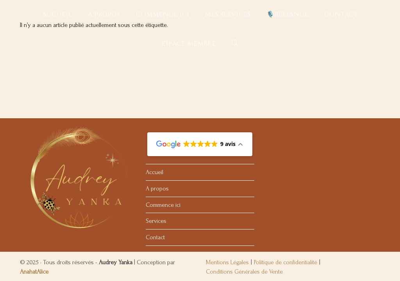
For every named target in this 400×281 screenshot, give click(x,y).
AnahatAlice (34, 211)
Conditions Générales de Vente (244, 211)
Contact (155, 177)
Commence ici (163, 144)
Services (156, 160)
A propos (157, 128)
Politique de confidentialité (285, 202)
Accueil (154, 112)
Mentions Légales (227, 202)
